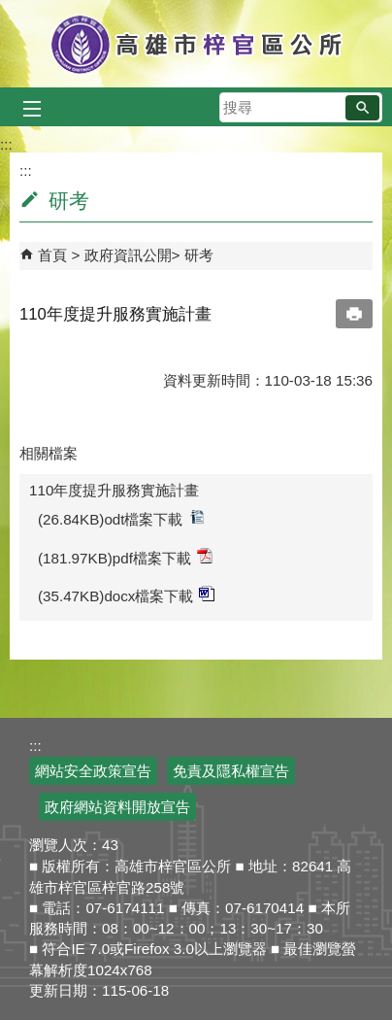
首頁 (52, 255)
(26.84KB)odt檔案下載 (121, 518)
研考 (198, 255)
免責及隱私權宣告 (231, 771)
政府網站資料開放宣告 (117, 807)
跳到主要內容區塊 (10, 10)
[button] (362, 107)
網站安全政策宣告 (93, 771)
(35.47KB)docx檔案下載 (126, 595)
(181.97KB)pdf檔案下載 (125, 557)
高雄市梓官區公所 (196, 43)
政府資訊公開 (128, 255)
